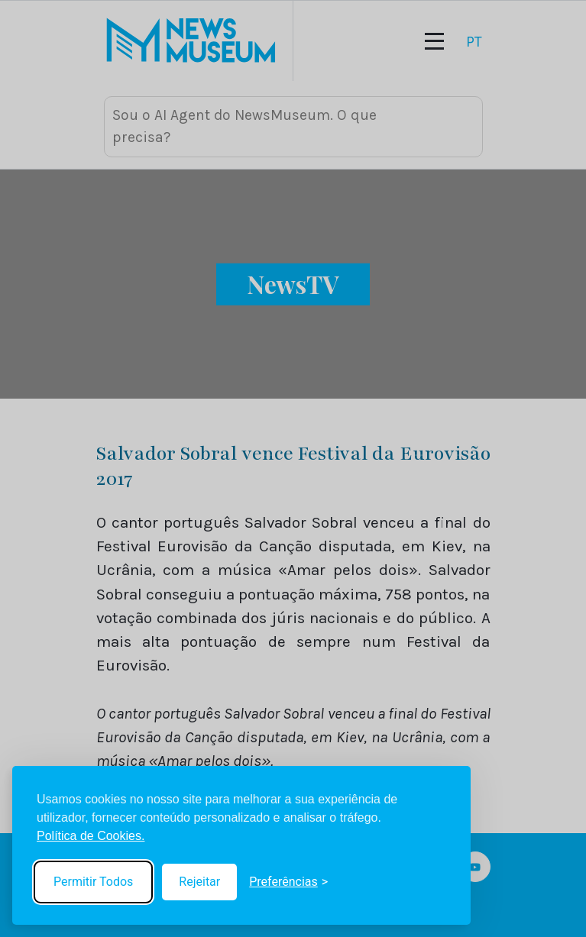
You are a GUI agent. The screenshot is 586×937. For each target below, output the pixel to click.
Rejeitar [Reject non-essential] (199, 881)
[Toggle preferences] (288, 882)
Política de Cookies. (90, 835)
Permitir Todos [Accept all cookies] (93, 881)
